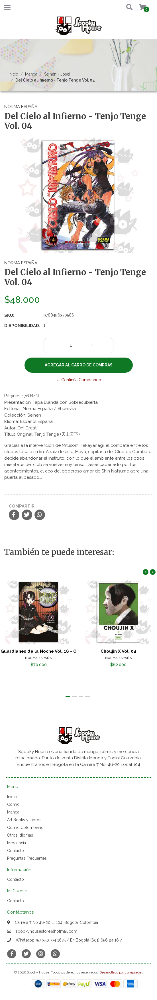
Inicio (13, 74)
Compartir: (22, 506)
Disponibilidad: (21, 325)
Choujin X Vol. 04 (118, 651)
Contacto (15, 850)
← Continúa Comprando (78, 380)
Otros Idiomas (20, 835)
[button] (124, 7)
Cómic (13, 804)
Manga (31, 74)
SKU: (9, 315)
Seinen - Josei (57, 74)
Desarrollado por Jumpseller (120, 972)
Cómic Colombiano (25, 827)
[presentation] (145, 572)
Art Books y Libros (24, 820)
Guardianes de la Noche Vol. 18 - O (39, 651)
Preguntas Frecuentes (27, 858)
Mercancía (16, 843)
